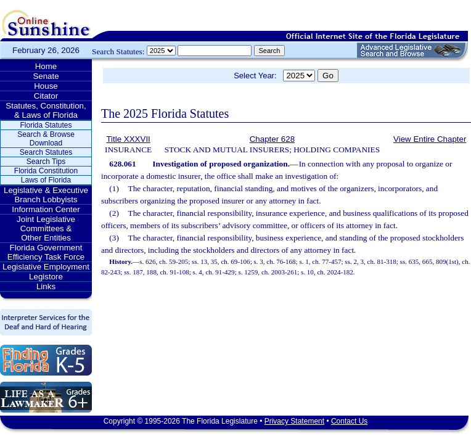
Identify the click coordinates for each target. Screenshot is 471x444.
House (46, 86)
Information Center (46, 209)
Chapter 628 (272, 139)
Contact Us (349, 421)
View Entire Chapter (429, 139)
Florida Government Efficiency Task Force (45, 252)
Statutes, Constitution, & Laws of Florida (46, 110)
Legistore (46, 276)
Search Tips (46, 161)
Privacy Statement (294, 421)
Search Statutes (46, 152)
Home (46, 66)
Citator (46, 96)
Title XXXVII (128, 139)
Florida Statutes (46, 125)
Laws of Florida (46, 180)
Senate (46, 76)
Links (45, 286)
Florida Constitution (46, 170)
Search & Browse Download (46, 138)
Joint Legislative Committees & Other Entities (46, 228)
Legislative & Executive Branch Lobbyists (46, 195)
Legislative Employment (45, 266)
